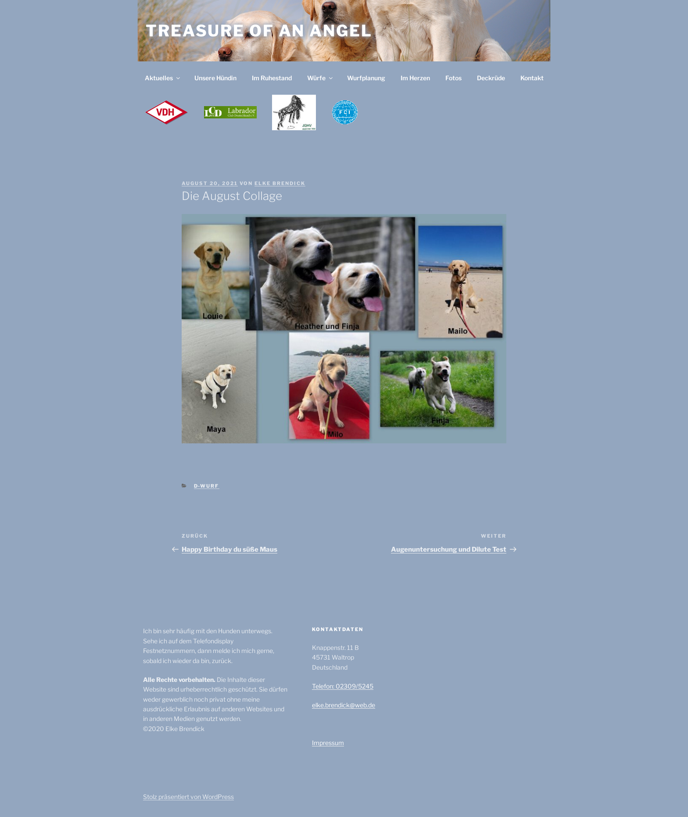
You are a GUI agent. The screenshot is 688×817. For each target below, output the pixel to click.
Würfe (320, 78)
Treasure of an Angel (259, 30)
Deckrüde (491, 78)
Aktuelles (163, 78)
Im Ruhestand (272, 78)
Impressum (328, 742)
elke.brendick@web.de (343, 705)
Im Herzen (415, 78)
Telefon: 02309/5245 (342, 686)
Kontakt (532, 78)
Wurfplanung (366, 78)
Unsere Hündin (215, 78)
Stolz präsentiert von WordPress (188, 796)
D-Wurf (206, 486)
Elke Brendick (279, 183)
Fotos (453, 78)
